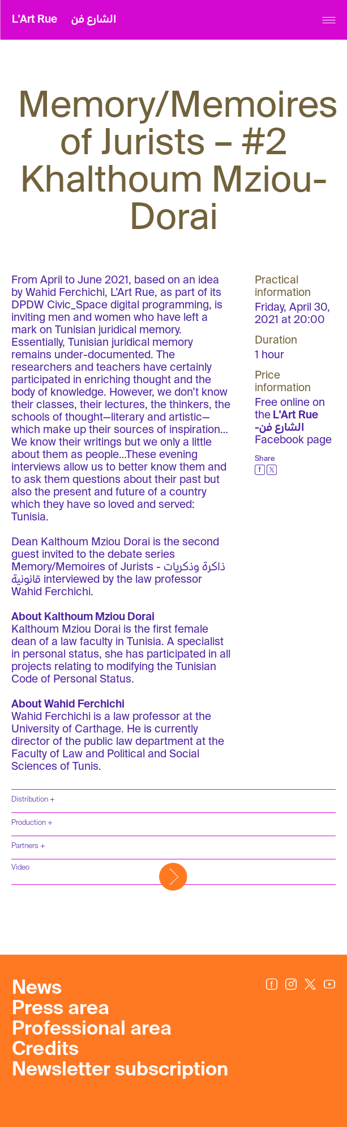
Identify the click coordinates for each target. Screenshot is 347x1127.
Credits (45, 1050)
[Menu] (328, 20)
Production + (32, 823)
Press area (60, 1009)
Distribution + (33, 799)
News (37, 988)
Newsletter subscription (120, 1070)
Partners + (28, 846)
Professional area (92, 1029)
